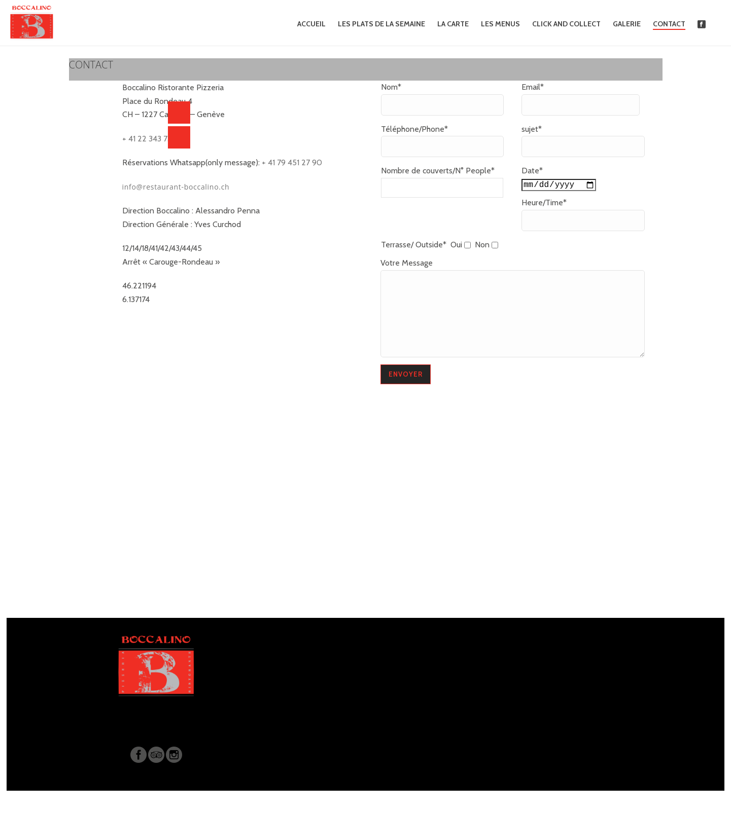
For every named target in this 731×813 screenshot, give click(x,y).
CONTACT (669, 23)
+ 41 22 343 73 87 (152, 138)
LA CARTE (453, 23)
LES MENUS (500, 23)
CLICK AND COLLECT (566, 23)
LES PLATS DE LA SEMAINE (381, 23)
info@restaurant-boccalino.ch (176, 187)
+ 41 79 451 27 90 (291, 162)
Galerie (627, 23)
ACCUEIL (311, 23)
